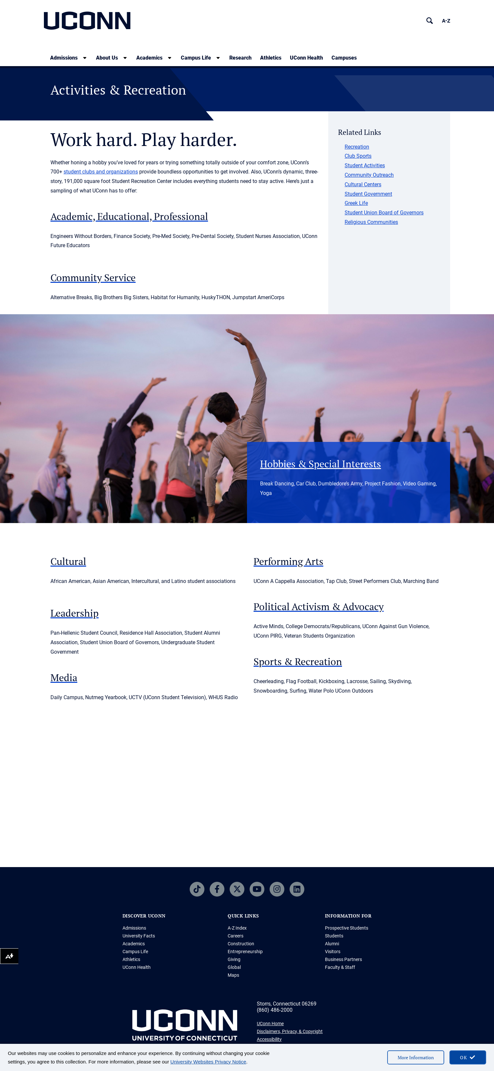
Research (240, 58)
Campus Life (135, 951)
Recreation (357, 147)
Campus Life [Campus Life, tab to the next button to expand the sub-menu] (196, 58)
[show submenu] (85, 57)
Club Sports (358, 156)
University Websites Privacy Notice (208, 1061)
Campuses (344, 58)
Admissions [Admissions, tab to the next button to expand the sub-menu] (64, 58)
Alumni (332, 943)
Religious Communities (371, 222)
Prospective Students (346, 928)
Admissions (134, 928)
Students (334, 935)
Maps (233, 975)
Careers (235, 935)
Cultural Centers (363, 184)
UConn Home (270, 1023)
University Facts (139, 935)
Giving (234, 959)
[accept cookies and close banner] (467, 1057)
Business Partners (343, 959)
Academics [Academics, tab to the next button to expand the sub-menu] (149, 58)
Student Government (368, 194)
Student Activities (365, 165)
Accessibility (269, 1039)
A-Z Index (237, 928)
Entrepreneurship (245, 951)
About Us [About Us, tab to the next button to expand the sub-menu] (107, 58)
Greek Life (356, 203)
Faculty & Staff (340, 967)
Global (234, 967)
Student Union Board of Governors (384, 212)
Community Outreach (369, 175)
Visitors (332, 951)
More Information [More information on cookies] (416, 1057)
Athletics (270, 58)
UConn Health (306, 58)
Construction (241, 943)
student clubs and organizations (101, 172)
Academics (134, 943)
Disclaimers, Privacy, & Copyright (290, 1031)
